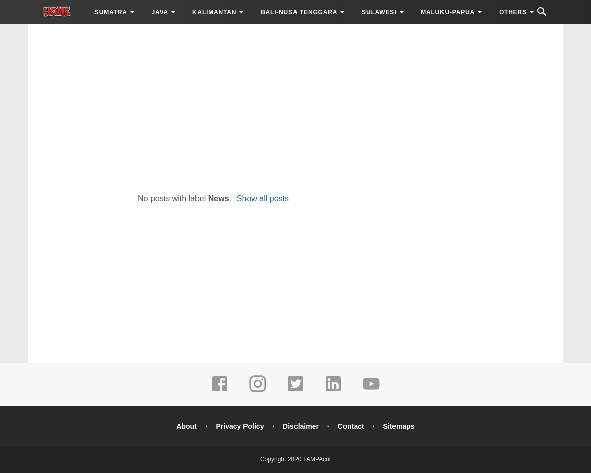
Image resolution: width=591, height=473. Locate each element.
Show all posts (263, 198)
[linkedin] (333, 391)
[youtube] (371, 391)
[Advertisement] (295, 106)
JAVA (160, 12)
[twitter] (295, 391)
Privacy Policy (240, 426)
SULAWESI (379, 12)
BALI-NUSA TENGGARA (299, 12)
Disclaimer (301, 426)
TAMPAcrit (317, 459)
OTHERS (513, 12)
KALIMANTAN (214, 12)
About (186, 426)
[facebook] (220, 391)
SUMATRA (110, 12)
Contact (351, 426)
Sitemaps (398, 426)
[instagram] (258, 391)
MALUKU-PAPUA (448, 12)
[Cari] (542, 14)
